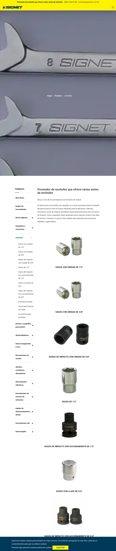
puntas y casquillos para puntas (23, 325)
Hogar (49, 96)
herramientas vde (23, 423)
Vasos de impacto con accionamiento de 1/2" (25, 275)
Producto (58, 96)
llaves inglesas (22, 218)
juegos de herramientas (21, 207)
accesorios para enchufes (24, 315)
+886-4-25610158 (70, 2)
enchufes (19, 238)
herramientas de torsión (22, 357)
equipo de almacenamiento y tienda (23, 411)
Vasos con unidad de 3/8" (25, 253)
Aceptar (60, 548)
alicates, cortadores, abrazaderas (20, 370)
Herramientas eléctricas (21, 383)
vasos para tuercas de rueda (25, 308)
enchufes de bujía (25, 302)
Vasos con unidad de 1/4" (25, 245)
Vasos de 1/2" (23, 267)
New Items (20, 198)
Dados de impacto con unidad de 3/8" (25, 261)
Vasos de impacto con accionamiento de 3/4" (25, 294)
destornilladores (22, 335)
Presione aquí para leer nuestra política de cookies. (32, 547)
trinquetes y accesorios (20, 227)
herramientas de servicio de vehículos (22, 396)
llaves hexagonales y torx (23, 345)
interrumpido (21, 431)
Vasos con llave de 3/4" (25, 284)
